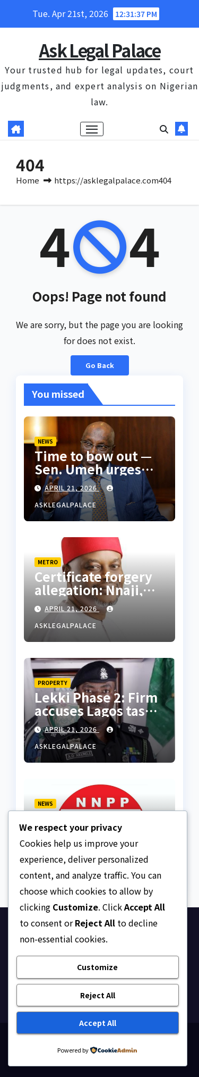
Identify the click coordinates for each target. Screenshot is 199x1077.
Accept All (97, 1022)
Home (27, 180)
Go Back (99, 365)
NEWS (45, 441)
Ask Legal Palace (99, 50)
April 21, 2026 (72, 487)
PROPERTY (52, 683)
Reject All (97, 995)
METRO (48, 562)
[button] (164, 128)
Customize (97, 967)
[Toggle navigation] (91, 129)
